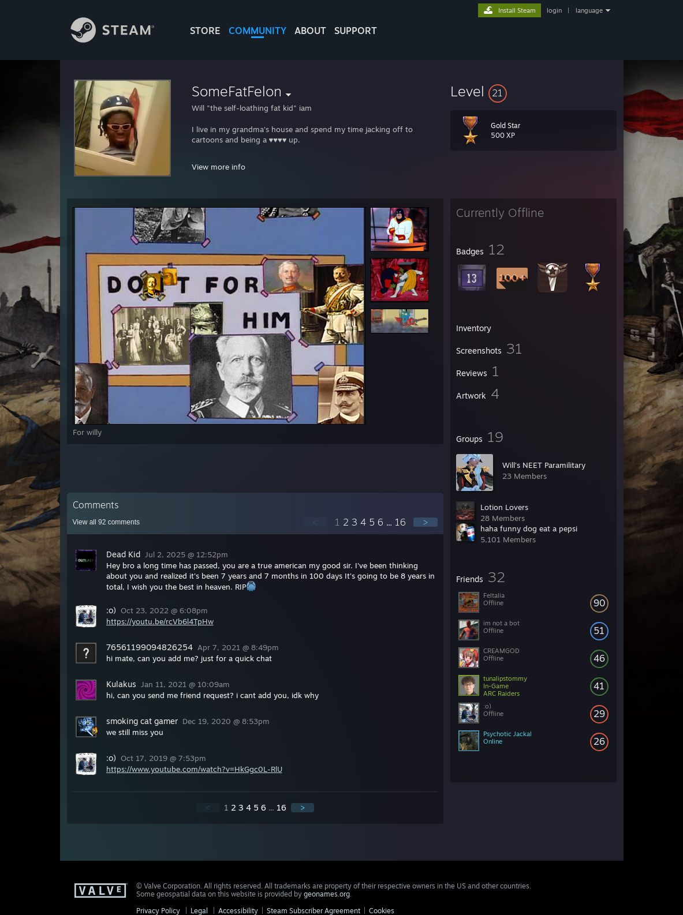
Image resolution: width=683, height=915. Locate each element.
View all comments (106, 522)
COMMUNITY (257, 30)
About (310, 30)
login (554, 10)
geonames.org (327, 894)
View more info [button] (218, 166)
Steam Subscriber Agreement (313, 910)
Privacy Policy (158, 910)
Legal (199, 910)
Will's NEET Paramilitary (543, 465)
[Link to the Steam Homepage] (121, 39)
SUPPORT (355, 30)
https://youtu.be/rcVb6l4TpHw (160, 621)
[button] (533, 91)
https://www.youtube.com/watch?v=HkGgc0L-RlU (194, 769)
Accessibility (238, 910)
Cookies (381, 910)
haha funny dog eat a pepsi (528, 528)
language (589, 10)
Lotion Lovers (504, 507)
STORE (205, 30)
